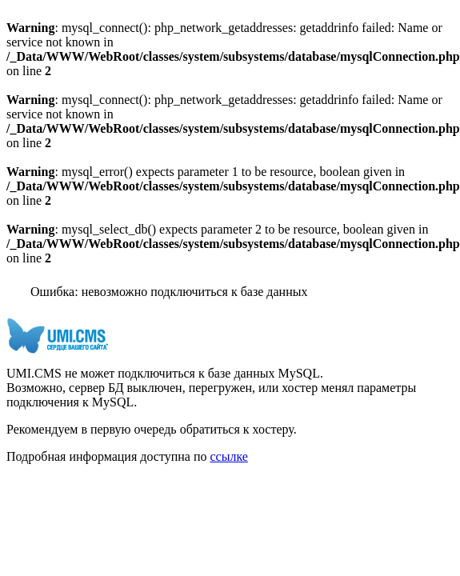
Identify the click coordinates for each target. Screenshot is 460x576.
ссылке (228, 456)
